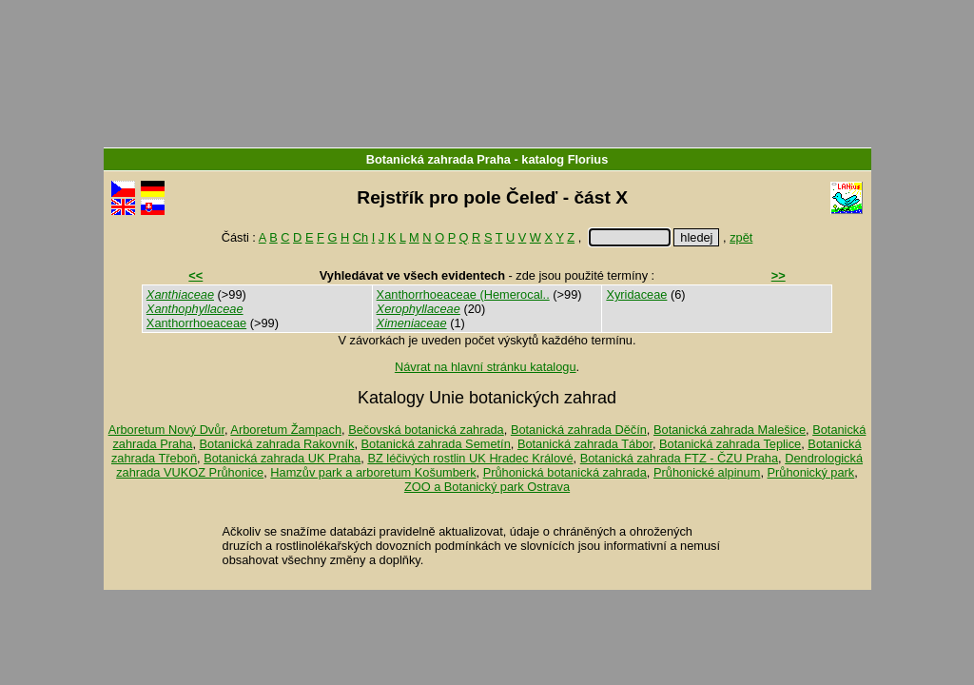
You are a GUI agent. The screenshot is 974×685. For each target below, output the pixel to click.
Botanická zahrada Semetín (436, 444)
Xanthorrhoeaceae (196, 323)
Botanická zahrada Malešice (729, 429)
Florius (588, 159)
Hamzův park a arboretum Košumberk (373, 472)
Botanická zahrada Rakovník (277, 444)
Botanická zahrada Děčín (579, 429)
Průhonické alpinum (706, 472)
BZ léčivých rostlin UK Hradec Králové (470, 458)
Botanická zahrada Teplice (730, 444)
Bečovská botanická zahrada (426, 429)
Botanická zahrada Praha (438, 159)
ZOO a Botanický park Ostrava (487, 487)
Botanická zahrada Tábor (585, 444)
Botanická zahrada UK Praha (282, 458)
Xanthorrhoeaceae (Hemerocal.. (463, 294)
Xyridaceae (636, 294)
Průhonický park (811, 472)
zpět (741, 237)
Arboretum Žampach (285, 429)
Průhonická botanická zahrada (565, 472)
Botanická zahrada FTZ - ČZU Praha (679, 458)
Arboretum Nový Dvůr (166, 429)
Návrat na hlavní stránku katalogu (485, 367)
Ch (360, 237)
